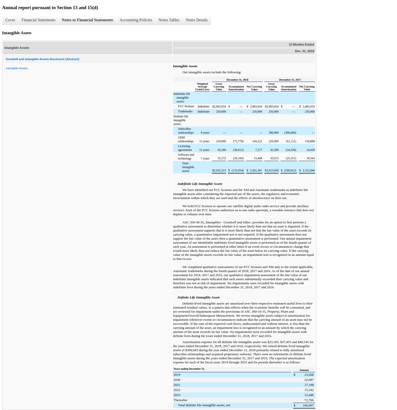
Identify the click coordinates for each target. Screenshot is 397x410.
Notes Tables (169, 20)
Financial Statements (38, 20)
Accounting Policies (136, 20)
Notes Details (197, 20)
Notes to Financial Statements (87, 20)
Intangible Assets (17, 68)
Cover (10, 20)
